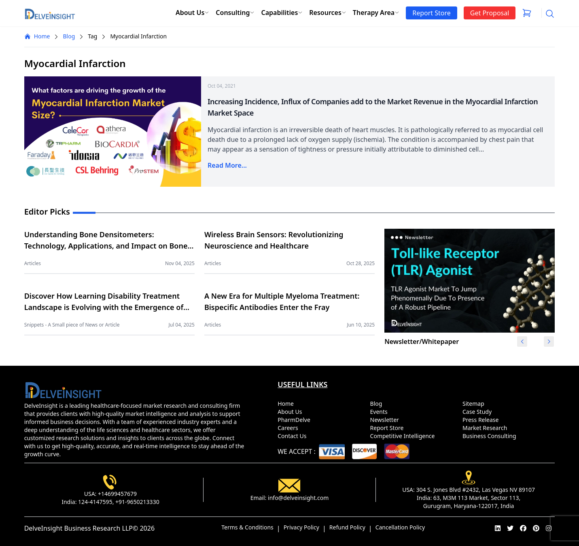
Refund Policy (347, 527)
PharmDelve (295, 420)
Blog (69, 36)
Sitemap (474, 403)
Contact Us (294, 436)
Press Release (482, 420)
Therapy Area (376, 12)
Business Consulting (490, 436)
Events (380, 411)
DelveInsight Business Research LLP (78, 528)
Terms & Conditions (247, 527)
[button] (549, 341)
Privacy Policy (301, 527)
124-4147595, (96, 502)
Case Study (478, 411)
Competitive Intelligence (404, 436)
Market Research (486, 428)
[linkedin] (498, 528)
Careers (289, 428)
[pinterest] (536, 528)
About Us (192, 12)
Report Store (388, 428)
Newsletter (386, 420)
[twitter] (510, 528)
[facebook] (523, 528)
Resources (327, 12)
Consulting (235, 12)
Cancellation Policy (400, 527)
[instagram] (549, 528)
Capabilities (282, 12)
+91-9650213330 (137, 502)
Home (37, 36)
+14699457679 (117, 494)
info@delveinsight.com (298, 498)
